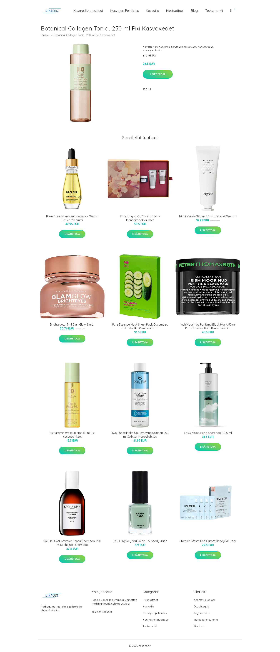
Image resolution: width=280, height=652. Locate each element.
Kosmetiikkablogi (204, 600)
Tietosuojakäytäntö (206, 619)
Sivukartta (200, 626)
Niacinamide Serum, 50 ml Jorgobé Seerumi (208, 216)
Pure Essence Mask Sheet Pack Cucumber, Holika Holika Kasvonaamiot (140, 326)
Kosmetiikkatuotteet (88, 11)
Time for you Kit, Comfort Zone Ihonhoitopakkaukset (140, 218)
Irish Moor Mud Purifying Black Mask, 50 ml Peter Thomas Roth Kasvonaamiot (208, 326)
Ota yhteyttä (201, 606)
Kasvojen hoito (152, 50)
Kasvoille (152, 11)
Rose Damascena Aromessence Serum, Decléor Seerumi (72, 218)
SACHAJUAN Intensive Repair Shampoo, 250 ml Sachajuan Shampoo (72, 543)
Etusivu (45, 35)
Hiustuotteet (175, 11)
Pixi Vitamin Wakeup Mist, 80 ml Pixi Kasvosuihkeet (72, 434)
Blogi (194, 11)
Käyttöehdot (201, 613)
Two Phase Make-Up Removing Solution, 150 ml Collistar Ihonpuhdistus (140, 434)
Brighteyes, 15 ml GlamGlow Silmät (72, 324)
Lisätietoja (157, 74)
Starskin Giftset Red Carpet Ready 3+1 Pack (207, 541)
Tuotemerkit (214, 11)
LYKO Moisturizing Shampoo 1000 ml (208, 433)
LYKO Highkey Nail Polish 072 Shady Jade (140, 541)
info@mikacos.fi (102, 611)
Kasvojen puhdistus (124, 11)
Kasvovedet (205, 46)
